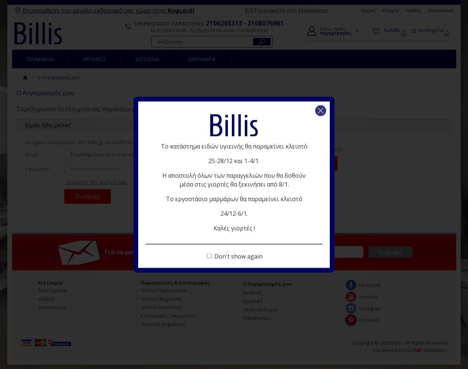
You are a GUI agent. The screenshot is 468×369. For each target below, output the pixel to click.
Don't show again (238, 256)
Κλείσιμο (320, 110)
